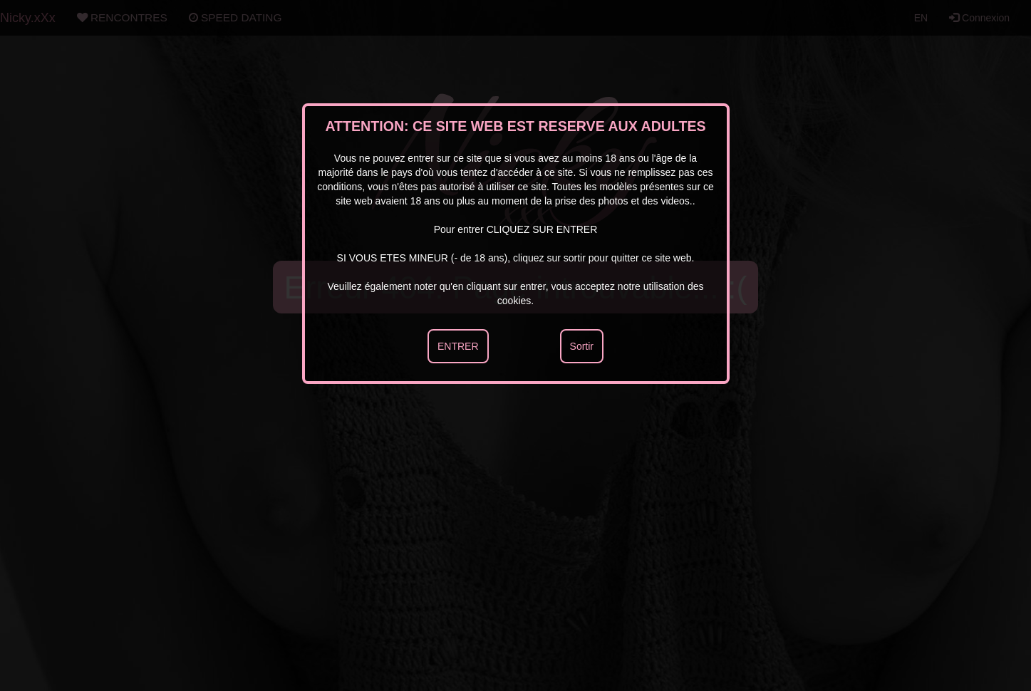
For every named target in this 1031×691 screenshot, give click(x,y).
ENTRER (458, 346)
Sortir (582, 346)
